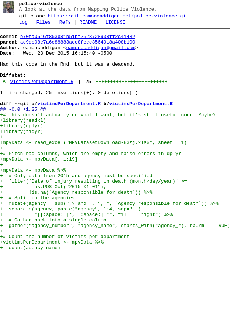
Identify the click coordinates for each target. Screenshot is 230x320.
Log (23, 25)
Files (43, 25)
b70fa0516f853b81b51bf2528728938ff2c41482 (77, 41)
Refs (65, 25)
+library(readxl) (23, 139)
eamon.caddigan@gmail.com (100, 54)
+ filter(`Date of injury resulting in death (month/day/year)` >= (93, 212)
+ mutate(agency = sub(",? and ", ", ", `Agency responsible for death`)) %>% (109, 238)
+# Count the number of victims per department (64, 278)
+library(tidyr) (21, 152)
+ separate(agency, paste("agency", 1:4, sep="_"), (73, 245)
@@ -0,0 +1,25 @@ (23, 126)
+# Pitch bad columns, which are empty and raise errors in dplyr (90, 179)
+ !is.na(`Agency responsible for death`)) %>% (76, 225)
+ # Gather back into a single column (53, 258)
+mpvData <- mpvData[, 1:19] (39, 185)
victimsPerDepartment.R (41, 95)
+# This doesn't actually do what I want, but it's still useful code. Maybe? (108, 132)
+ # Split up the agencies (37, 232)
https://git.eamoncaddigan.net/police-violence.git (118, 18)
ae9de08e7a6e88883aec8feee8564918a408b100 (77, 47)
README (88, 25)
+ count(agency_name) (30, 292)
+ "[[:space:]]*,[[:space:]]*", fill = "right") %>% (86, 252)
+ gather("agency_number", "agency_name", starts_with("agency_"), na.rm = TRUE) (115, 265)
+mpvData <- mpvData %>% (33, 199)
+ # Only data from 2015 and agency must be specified (76, 205)
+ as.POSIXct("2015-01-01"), (53, 219)
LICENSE (115, 25)
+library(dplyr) (21, 145)
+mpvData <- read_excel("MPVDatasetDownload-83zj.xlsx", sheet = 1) (93, 165)
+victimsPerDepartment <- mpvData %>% (52, 285)
